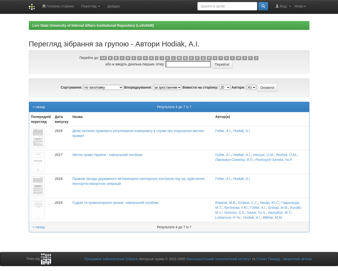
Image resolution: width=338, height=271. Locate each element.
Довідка (113, 6)
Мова (300, 6)
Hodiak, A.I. (242, 131)
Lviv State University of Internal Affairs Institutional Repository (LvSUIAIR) (93, 25)
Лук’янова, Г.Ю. (236, 208)
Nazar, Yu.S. (256, 212)
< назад (39, 107)
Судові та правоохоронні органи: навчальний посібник (115, 203)
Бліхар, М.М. (278, 208)
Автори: (238, 87)
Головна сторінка (58, 6)
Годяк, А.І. (223, 131)
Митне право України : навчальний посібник (107, 155)
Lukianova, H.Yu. (228, 217)
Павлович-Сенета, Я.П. (234, 160)
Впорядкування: (138, 87)
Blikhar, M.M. (273, 217)
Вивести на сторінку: (200, 87)
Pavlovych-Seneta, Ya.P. (274, 160)
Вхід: (283, 6)
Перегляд (90, 6)
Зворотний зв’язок (297, 259)
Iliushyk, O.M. (286, 155)
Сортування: (71, 87)
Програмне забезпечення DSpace (111, 259)
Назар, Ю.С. (270, 203)
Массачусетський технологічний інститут (218, 259)
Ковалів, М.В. (225, 203)
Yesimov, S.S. (234, 212)
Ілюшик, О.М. (263, 155)
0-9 (103, 58)
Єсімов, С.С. (248, 203)
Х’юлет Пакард (268, 259)
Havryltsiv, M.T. (279, 212)
